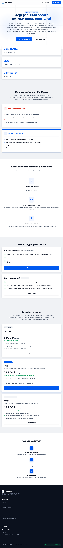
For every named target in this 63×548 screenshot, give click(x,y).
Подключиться (56, 2)
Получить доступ (31, 269)
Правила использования (7, 515)
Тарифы (3, 504)
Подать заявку (32, 294)
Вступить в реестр (40, 39)
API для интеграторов (6, 507)
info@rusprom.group (6, 532)
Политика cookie (5, 520)
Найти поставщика (24, 39)
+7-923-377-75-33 (6, 529)
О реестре (4, 502)
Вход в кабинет (45, 2)
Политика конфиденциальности (9, 518)
